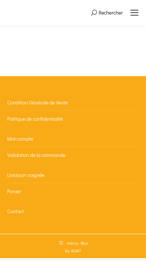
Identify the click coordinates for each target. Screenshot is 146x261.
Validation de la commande (36, 155)
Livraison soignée (25, 174)
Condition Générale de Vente (37, 102)
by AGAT (73, 250)
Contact (15, 211)
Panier (14, 191)
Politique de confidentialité (35, 118)
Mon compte (20, 138)
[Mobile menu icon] (134, 12)
